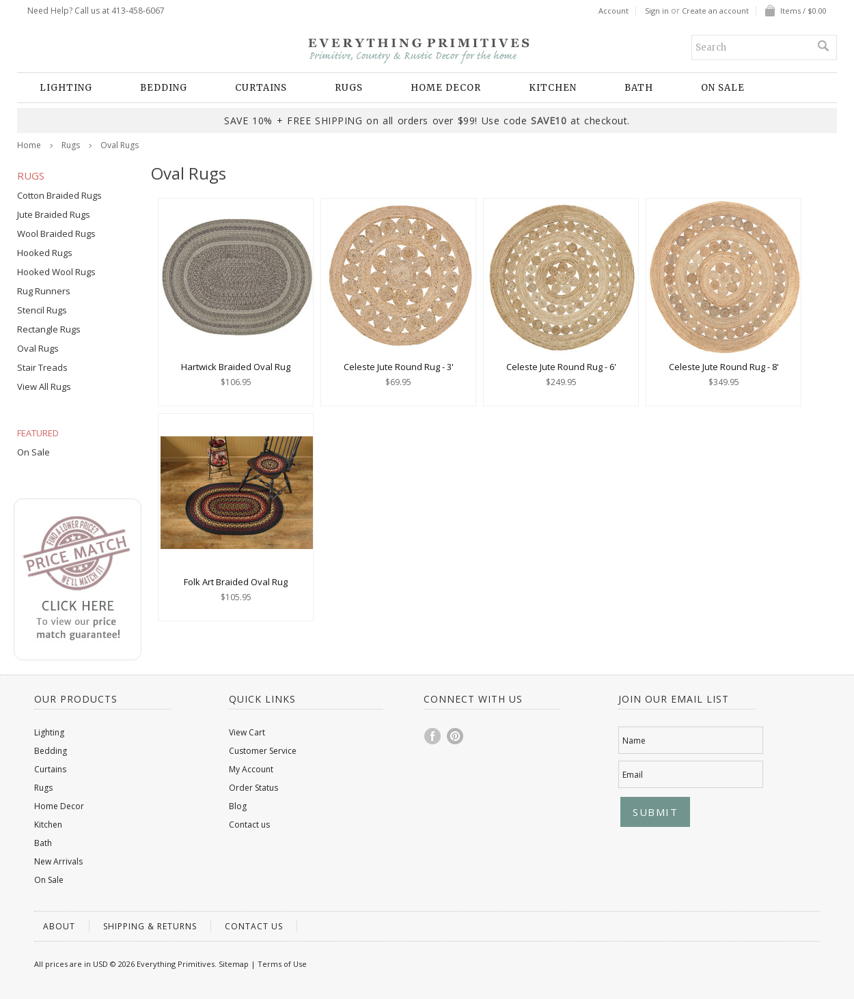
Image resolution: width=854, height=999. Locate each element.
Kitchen (553, 88)
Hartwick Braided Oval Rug (235, 367)
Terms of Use (282, 964)
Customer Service (263, 751)
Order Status (253, 787)
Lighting (66, 88)
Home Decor (446, 88)
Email (632, 774)
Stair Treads (42, 367)
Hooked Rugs (44, 253)
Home (29, 145)
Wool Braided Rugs (56, 233)
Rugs (349, 88)
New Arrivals (58, 861)
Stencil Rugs (42, 310)
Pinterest (455, 736)
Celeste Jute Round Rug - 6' (561, 367)
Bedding (163, 88)
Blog (238, 806)
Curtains (261, 88)
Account (613, 11)
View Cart (247, 732)
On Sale (723, 88)
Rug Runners (43, 291)
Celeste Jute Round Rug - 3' (399, 367)
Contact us (249, 824)
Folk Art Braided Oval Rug (236, 582)
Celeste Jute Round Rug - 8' (724, 367)
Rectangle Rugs (49, 329)
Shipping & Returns (150, 926)
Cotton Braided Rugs (59, 195)
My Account (251, 769)
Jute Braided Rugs (53, 214)
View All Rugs (44, 386)
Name (634, 740)
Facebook (433, 736)
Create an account (715, 11)
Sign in (657, 11)
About (59, 926)
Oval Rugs (38, 348)
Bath (638, 88)
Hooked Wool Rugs (56, 272)
